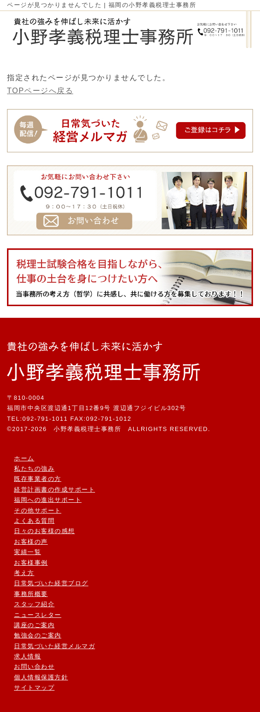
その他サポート (38, 510)
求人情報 (27, 656)
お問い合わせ (34, 666)
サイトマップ (34, 687)
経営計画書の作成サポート (54, 489)
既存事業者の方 (38, 478)
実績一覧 (27, 551)
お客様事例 (31, 562)
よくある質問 (34, 520)
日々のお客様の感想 (44, 530)
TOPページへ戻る (40, 91)
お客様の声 (31, 541)
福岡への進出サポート (48, 499)
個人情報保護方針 (41, 677)
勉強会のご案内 (38, 635)
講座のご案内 (34, 625)
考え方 (24, 572)
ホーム (24, 458)
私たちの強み (34, 468)
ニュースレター (38, 614)
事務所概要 (31, 593)
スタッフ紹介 (34, 604)
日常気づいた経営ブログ (51, 583)
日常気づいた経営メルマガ (54, 646)
